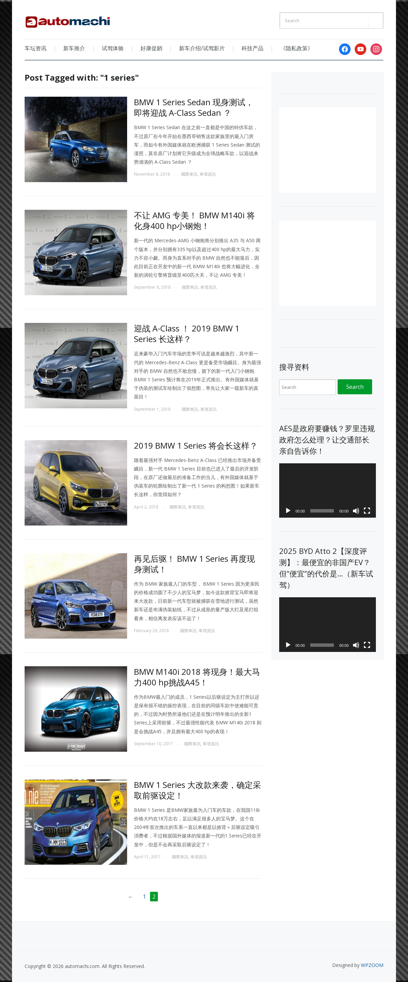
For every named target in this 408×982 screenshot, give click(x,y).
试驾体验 (113, 48)
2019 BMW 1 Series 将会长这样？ (196, 445)
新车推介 (74, 48)
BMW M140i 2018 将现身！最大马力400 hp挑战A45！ (197, 677)
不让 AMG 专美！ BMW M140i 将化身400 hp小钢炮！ (194, 220)
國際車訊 (189, 174)
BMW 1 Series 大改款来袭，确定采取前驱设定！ (197, 790)
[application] (327, 490)
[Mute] (356, 510)
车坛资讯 (35, 48)
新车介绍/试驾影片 (202, 48)
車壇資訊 (208, 174)
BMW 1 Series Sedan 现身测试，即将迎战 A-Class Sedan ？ (194, 107)
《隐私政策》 (296, 48)
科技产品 (252, 48)
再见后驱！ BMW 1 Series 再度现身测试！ (194, 564)
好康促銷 (151, 48)
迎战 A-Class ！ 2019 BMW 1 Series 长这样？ (187, 333)
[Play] (288, 510)
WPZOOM (372, 965)
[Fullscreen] (367, 510)
